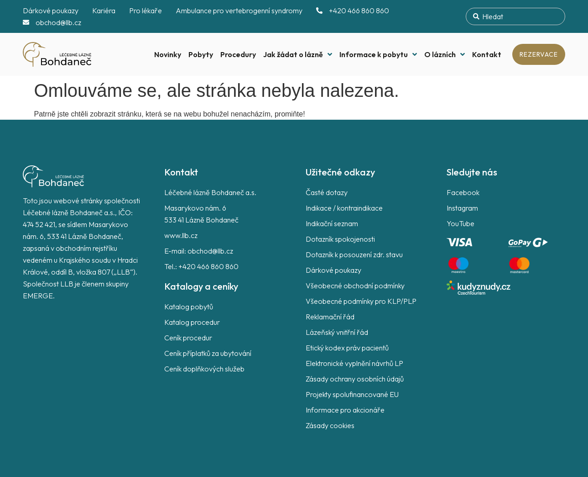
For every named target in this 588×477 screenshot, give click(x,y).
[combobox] (515, 16)
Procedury (238, 54)
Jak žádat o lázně (297, 54)
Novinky (167, 54)
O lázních (444, 54)
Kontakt (486, 54)
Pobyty (200, 54)
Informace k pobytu (378, 54)
